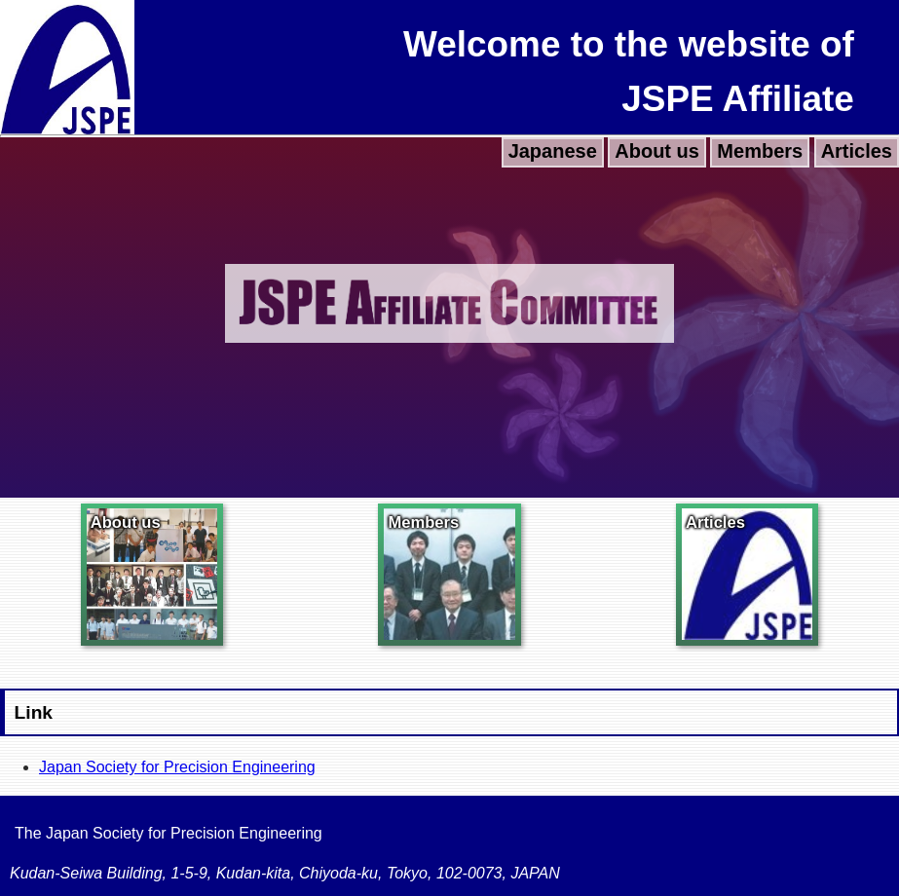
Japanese (552, 151)
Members (760, 151)
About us (657, 151)
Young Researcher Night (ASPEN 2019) (138, 149)
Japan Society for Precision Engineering (177, 767)
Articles (856, 151)
